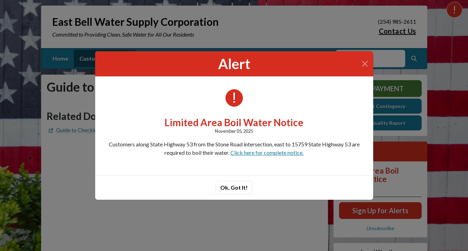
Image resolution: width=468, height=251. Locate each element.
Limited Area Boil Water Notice (234, 122)
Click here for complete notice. (267, 152)
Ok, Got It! (234, 187)
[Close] (364, 63)
